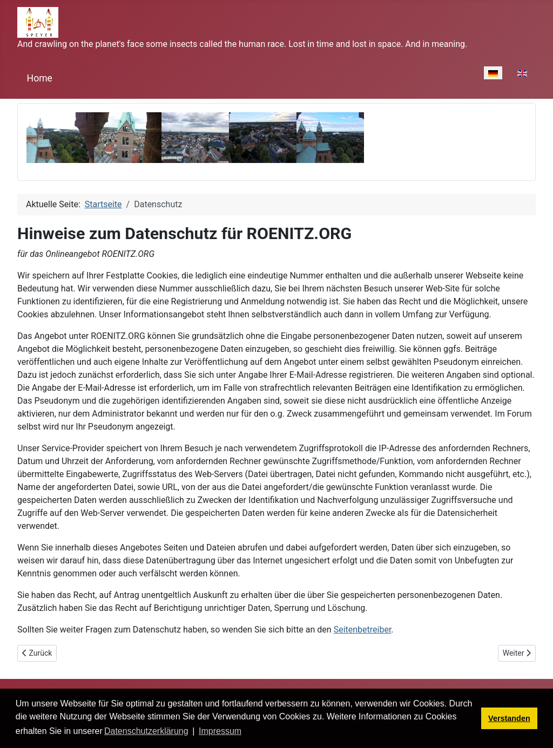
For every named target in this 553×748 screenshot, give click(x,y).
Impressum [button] (220, 731)
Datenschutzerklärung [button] (146, 731)
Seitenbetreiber (363, 629)
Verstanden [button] (509, 718)
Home (39, 78)
